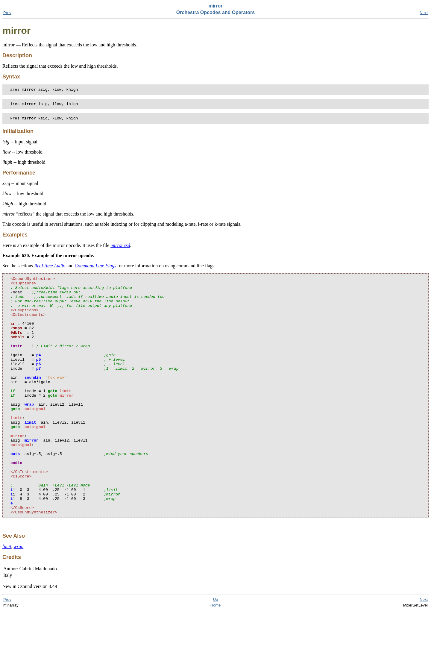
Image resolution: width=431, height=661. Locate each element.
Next (424, 12)
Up (215, 650)
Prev (7, 12)
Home (215, 655)
